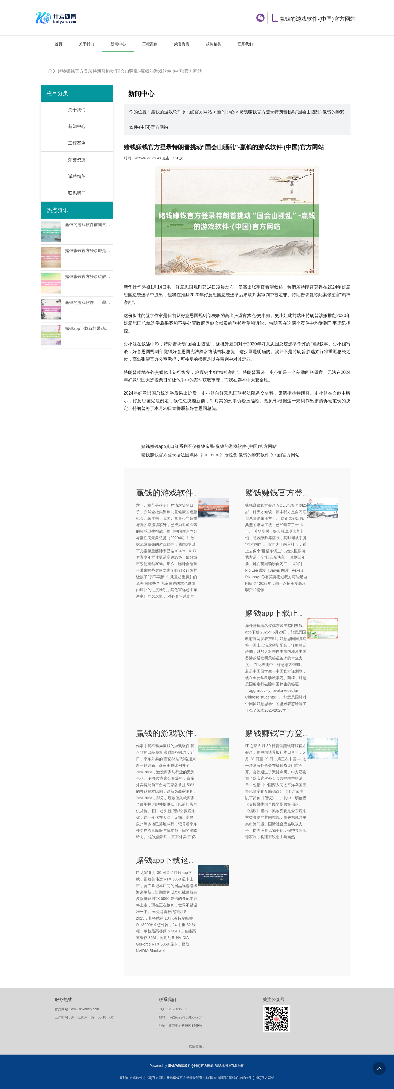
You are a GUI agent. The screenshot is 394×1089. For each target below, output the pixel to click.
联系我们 (245, 44)
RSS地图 (221, 1066)
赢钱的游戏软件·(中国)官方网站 (181, 112)
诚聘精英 (213, 44)
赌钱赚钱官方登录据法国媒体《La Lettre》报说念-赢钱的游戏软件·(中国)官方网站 (220, 455)
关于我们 (86, 44)
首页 (58, 44)
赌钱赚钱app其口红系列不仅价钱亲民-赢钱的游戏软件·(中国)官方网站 (209, 446)
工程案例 (150, 44)
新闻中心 (118, 44)
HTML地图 (236, 1066)
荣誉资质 (181, 44)
